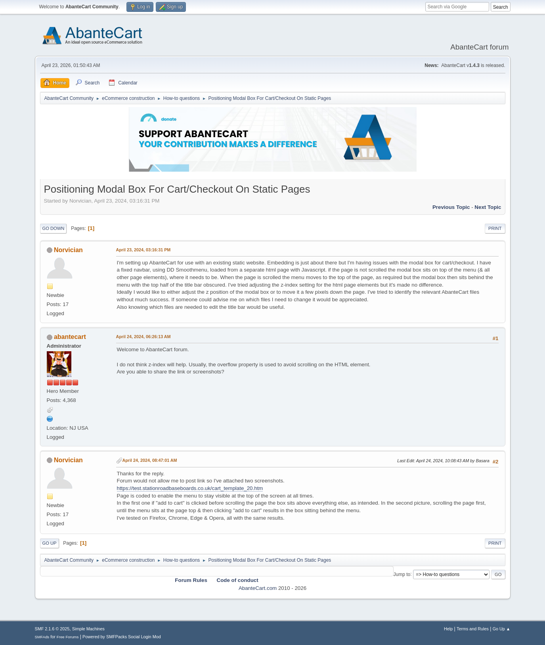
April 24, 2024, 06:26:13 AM (143, 336)
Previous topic (451, 207)
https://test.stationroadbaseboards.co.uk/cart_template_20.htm (190, 488)
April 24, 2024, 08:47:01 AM (149, 460)
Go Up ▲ (502, 628)
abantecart (70, 336)
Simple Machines (88, 628)
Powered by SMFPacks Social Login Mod (121, 636)
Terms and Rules (473, 628)
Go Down (53, 228)
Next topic (487, 207)
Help (448, 628)
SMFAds (42, 637)
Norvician (68, 250)
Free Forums (68, 637)
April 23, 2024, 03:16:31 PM (143, 249)
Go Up (49, 543)
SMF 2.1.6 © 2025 (52, 628)
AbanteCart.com (258, 588)
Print (495, 228)
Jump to (402, 574)
